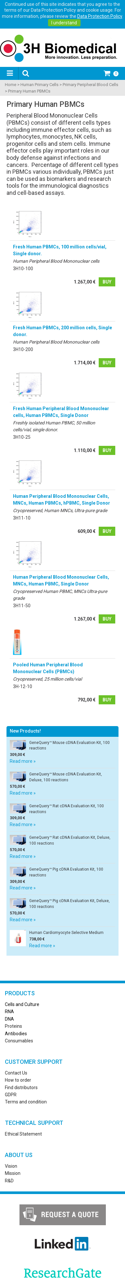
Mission (12, 1173)
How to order (18, 1080)
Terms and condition (26, 1101)
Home (10, 84)
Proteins (13, 1026)
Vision (11, 1166)
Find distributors (21, 1087)
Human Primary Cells (39, 84)
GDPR (11, 1094)
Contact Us (16, 1072)
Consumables (19, 1040)
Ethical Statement (23, 1134)
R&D (9, 1180)
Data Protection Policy (99, 16)
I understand (64, 22)
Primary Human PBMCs (29, 91)
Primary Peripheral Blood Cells (90, 84)
